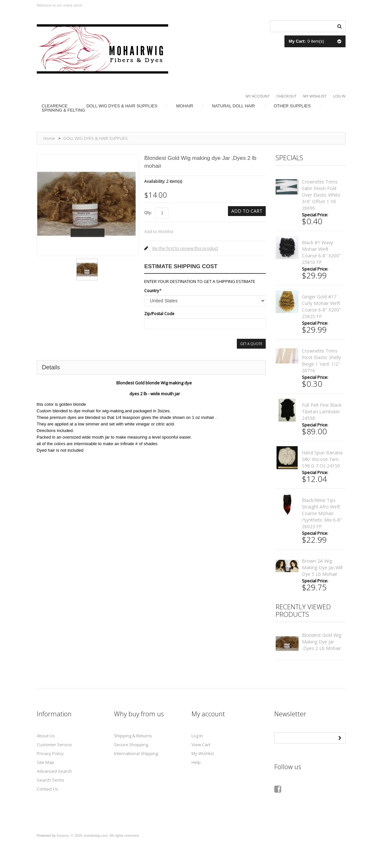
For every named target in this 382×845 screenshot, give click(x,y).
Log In (339, 96)
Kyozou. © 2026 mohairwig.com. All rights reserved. (98, 835)
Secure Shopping (131, 745)
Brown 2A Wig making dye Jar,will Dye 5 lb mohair (322, 567)
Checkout (286, 96)
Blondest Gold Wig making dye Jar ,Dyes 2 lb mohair (321, 641)
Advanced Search (54, 771)
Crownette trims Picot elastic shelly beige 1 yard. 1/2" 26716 (321, 361)
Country (151, 290)
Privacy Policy (50, 753)
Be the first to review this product (185, 248)
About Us (46, 736)
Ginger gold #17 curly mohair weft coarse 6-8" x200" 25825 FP (321, 306)
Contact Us (47, 789)
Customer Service (54, 745)
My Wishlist (314, 96)
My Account (258, 96)
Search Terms (50, 780)
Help (196, 762)
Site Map (45, 762)
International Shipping (136, 753)
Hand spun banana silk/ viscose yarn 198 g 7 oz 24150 (322, 459)
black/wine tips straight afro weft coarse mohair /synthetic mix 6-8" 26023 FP (322, 513)
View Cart (200, 745)
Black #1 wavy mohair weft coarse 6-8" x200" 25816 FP (321, 252)
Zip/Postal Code (159, 313)
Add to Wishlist (158, 231)
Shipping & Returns (133, 736)
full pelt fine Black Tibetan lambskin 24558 (322, 411)
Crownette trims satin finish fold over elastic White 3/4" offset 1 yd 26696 (321, 195)
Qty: (148, 212)
